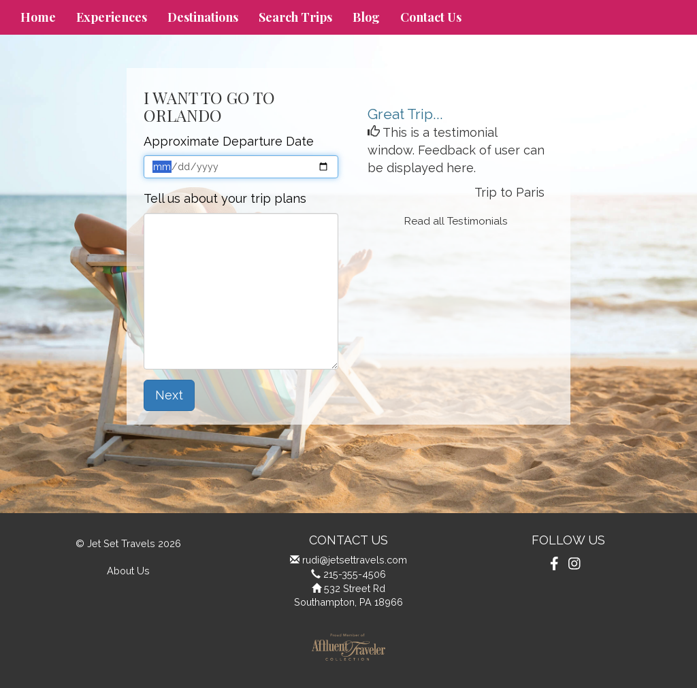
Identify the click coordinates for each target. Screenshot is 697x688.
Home (38, 17)
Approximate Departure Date (229, 141)
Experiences (111, 17)
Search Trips (295, 17)
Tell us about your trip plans (225, 198)
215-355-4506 (354, 574)
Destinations (202, 17)
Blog (366, 17)
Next (169, 395)
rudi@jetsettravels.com (354, 560)
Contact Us (430, 17)
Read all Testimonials (456, 221)
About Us (128, 570)
